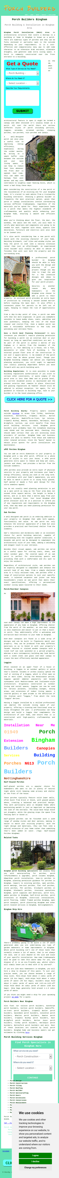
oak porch (24, 517)
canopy (49, 656)
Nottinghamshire (45, 905)
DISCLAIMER (52, 14)
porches (35, 40)
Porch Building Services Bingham (23, 1037)
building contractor (13, 197)
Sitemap (6, 1151)
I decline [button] (35, 1161)
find (11, 1006)
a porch (11, 209)
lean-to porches (43, 878)
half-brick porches (39, 895)
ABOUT (37, 14)
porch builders (32, 1025)
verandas (18, 130)
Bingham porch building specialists (21, 871)
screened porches (35, 130)
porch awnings (10, 885)
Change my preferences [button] (35, 1167)
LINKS (31, 14)
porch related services (14, 905)
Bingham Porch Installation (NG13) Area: (27, 32)
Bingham (16, 413)
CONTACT (43, 14)
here (27, 1032)
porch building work (30, 367)
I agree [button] (35, 1155)
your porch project (44, 282)
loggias (34, 686)
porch (22, 338)
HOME (26, 14)
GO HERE (15, 997)
